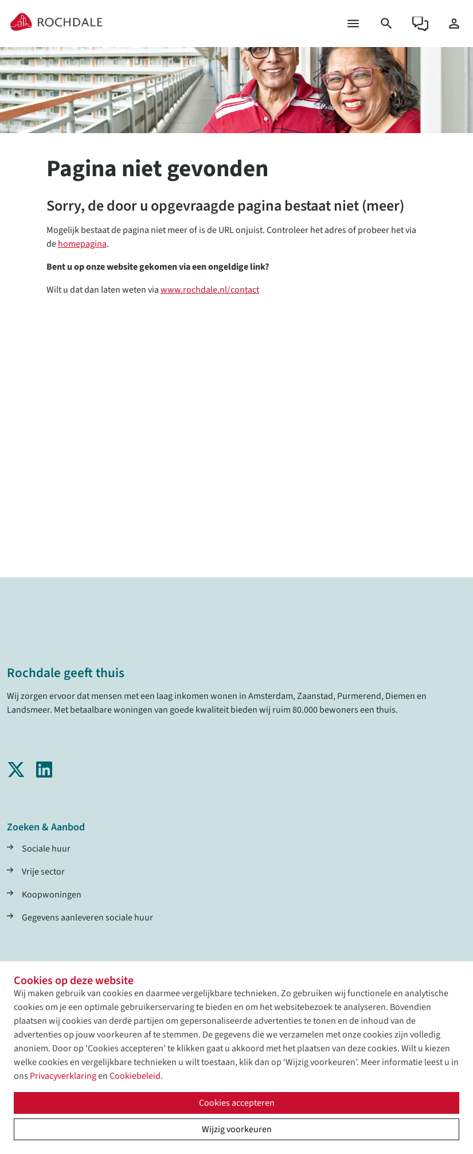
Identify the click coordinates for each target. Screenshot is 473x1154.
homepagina (82, 244)
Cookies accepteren (237, 1103)
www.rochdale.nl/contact (210, 289)
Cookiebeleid (135, 1076)
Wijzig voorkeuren (237, 1129)
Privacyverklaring (63, 1076)
